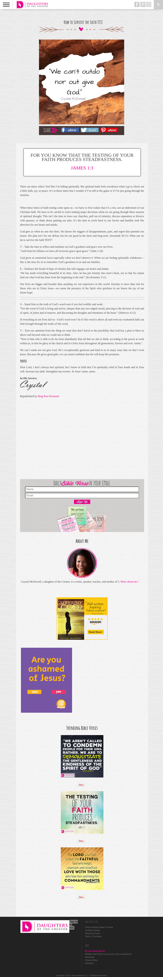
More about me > (130, 581)
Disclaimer (90, 957)
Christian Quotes (92, 930)
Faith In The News (93, 936)
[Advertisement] (82, 438)
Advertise (89, 963)
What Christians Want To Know (99, 927)
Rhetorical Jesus (92, 933)
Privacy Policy (91, 960)
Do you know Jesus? (95, 951)
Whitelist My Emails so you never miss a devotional (108, 954)
